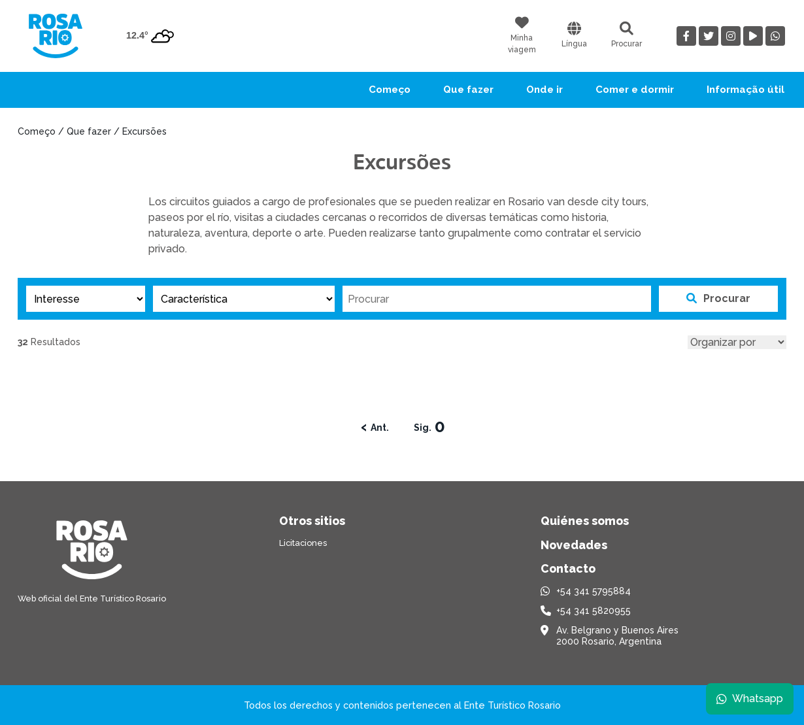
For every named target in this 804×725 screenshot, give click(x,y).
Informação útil (745, 89)
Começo (389, 89)
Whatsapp (749, 698)
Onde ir (544, 89)
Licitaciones (303, 543)
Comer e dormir (634, 89)
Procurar (718, 298)
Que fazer (468, 89)
